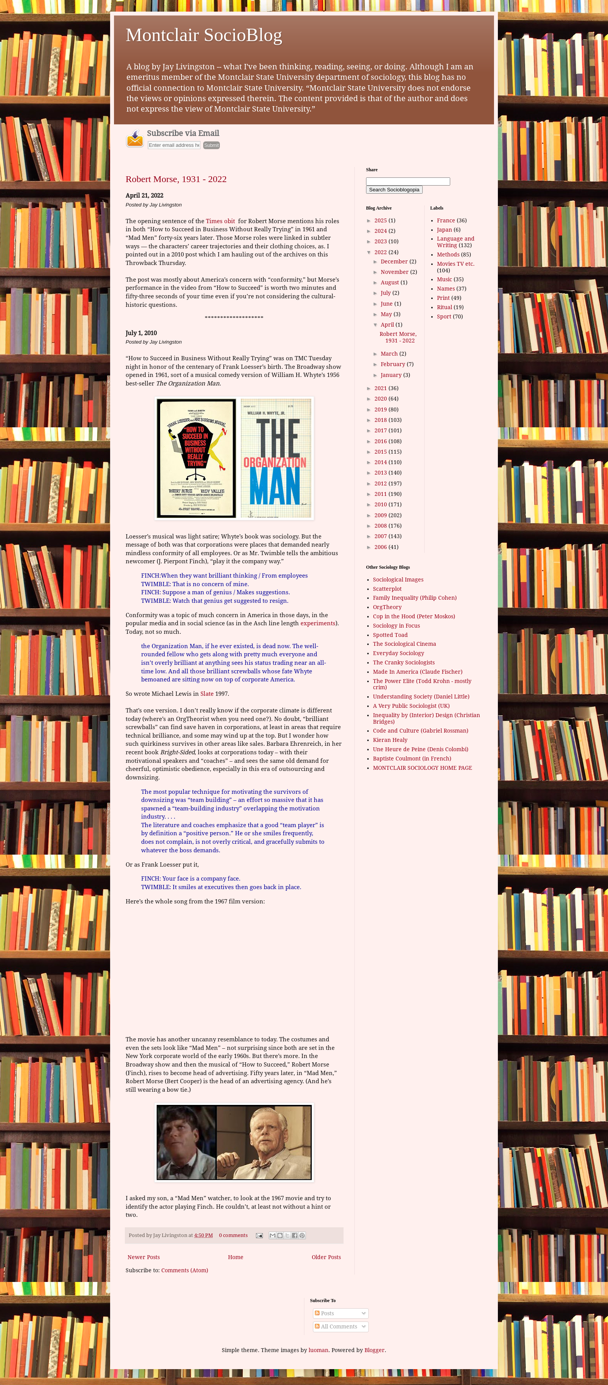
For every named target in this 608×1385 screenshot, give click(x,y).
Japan (444, 230)
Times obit (220, 221)
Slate (207, 693)
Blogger (374, 1350)
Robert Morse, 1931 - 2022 (176, 179)
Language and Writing (456, 242)
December (395, 261)
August (391, 282)
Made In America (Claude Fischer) (418, 672)
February (394, 364)
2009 (382, 515)
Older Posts (326, 1257)
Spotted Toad (390, 635)
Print (443, 298)
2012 (382, 483)
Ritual (444, 307)
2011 (382, 494)
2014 (382, 462)
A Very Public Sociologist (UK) (411, 706)
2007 (382, 536)
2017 (382, 430)
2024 (382, 231)
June (387, 304)
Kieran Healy (390, 740)
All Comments (336, 1326)
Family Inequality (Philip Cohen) (415, 598)
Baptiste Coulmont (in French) (412, 758)
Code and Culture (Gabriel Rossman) (420, 731)
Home (236, 1257)
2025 (382, 220)
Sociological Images (398, 579)
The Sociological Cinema (404, 644)
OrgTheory (387, 607)
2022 (382, 252)
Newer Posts (144, 1257)
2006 (382, 547)
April (388, 325)
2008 (382, 526)
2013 (382, 473)
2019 (382, 409)
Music (444, 279)
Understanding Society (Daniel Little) (421, 696)
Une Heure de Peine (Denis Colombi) (420, 749)
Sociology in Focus (396, 626)
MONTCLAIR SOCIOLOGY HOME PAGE (422, 768)
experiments (318, 623)
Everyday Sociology (398, 653)
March (390, 354)
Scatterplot (387, 589)
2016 (382, 441)
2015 (382, 452)
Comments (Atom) (184, 1270)
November (395, 272)
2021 (382, 388)
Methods (448, 254)
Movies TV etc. (456, 264)
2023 (382, 241)
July (386, 293)
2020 (382, 399)
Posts (324, 1313)
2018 (382, 420)
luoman (318, 1350)
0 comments (233, 1235)
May (387, 314)
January (392, 375)
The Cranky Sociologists (404, 662)
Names (446, 289)
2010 (382, 504)
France (446, 220)
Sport (444, 316)
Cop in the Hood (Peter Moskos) (414, 616)
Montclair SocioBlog (204, 34)
